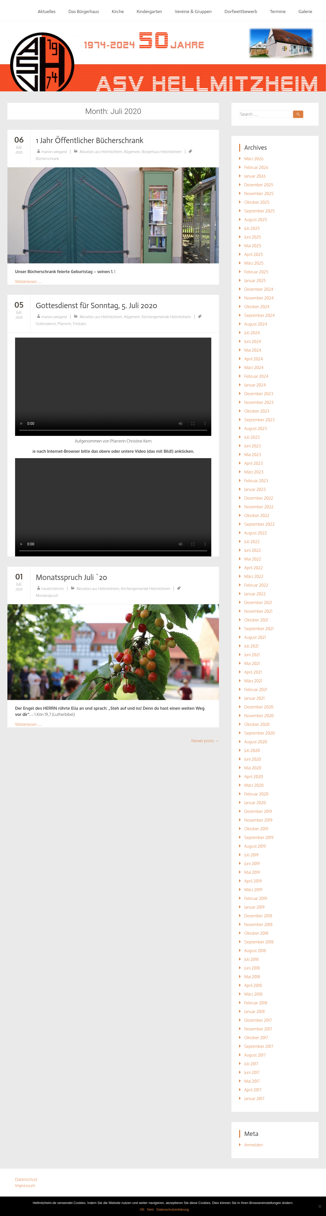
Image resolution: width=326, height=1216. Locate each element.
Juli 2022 (252, 541)
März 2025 (253, 263)
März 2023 (253, 472)
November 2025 (259, 193)
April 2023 (253, 463)
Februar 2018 (255, 1002)
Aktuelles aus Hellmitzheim (100, 151)
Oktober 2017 (256, 1037)
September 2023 (259, 419)
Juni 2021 (252, 654)
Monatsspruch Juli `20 (71, 577)
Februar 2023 (256, 480)
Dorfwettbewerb (240, 11)
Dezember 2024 (258, 289)
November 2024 (259, 297)
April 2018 (253, 985)
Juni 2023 (252, 445)
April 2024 (253, 358)
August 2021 (255, 637)
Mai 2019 (252, 872)
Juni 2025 (252, 237)
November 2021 (258, 611)
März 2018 (253, 994)
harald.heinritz (52, 588)
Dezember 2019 (258, 811)
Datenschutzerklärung (173, 1209)
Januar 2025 (255, 280)
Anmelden (253, 1144)
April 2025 (253, 254)
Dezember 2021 (258, 602)
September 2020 (259, 733)
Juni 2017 (252, 1072)
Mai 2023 (252, 454)
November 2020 (259, 715)
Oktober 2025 (257, 202)
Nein (150, 1209)
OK (142, 1209)
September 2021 (258, 628)
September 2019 (258, 837)
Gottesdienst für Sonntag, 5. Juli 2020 (96, 305)
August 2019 (255, 846)
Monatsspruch (47, 595)
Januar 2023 (255, 489)
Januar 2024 (255, 385)
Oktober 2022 (256, 515)
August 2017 (255, 1055)
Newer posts (205, 740)
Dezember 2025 (258, 184)
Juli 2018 (251, 959)
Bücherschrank (47, 158)
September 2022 (259, 524)
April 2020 (253, 776)
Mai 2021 (252, 663)
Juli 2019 (251, 854)
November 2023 (258, 402)
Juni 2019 (252, 863)
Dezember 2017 (258, 1020)
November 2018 (258, 924)
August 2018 (255, 950)
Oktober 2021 (256, 619)
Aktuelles (47, 11)
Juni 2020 (252, 759)
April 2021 (253, 672)
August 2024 (255, 324)
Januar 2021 (254, 698)
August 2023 (255, 428)
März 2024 (253, 367)
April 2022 (253, 567)
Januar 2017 (254, 1098)
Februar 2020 (256, 794)
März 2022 (253, 576)
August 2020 (255, 741)
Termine (278, 11)
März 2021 (253, 680)
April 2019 (253, 881)
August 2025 (255, 219)
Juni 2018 (252, 968)
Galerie (305, 11)
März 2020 (253, 785)
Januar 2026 (255, 176)
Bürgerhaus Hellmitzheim (162, 151)
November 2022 (259, 506)
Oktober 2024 (257, 306)
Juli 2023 (252, 437)
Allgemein (132, 151)
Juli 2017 (251, 1063)
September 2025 (259, 210)
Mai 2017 (252, 1081)
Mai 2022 (252, 559)
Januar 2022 (255, 593)
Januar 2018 (254, 1011)
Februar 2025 (256, 271)
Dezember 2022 (258, 498)
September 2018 (259, 941)
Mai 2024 (252, 350)
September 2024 (259, 315)
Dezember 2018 (258, 915)
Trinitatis (79, 323)
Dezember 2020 (258, 706)
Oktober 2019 (256, 828)
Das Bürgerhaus (83, 11)
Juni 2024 (252, 341)
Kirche (118, 11)
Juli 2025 (252, 228)
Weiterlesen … (28, 281)
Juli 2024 (252, 332)
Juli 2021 (251, 646)
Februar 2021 (255, 689)
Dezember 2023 (258, 393)
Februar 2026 (256, 167)
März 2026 (253, 158)
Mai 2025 (252, 245)
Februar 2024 (256, 376)
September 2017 (258, 1046)
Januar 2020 (255, 802)
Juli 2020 (252, 750)
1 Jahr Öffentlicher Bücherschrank (89, 140)
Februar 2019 (255, 898)
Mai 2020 (252, 767)
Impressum (25, 1185)
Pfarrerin (64, 323)
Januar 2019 (254, 907)
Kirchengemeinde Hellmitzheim (166, 317)
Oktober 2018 (256, 933)
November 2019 (258, 820)
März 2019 (253, 889)
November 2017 (258, 1028)
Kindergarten (149, 11)
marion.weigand (54, 151)
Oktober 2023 (256, 411)
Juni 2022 (252, 550)
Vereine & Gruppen (193, 11)
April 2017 (253, 1089)
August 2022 (255, 532)
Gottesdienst (46, 323)
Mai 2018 (252, 976)
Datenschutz (26, 1179)
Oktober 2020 (257, 724)
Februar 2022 (256, 585)
